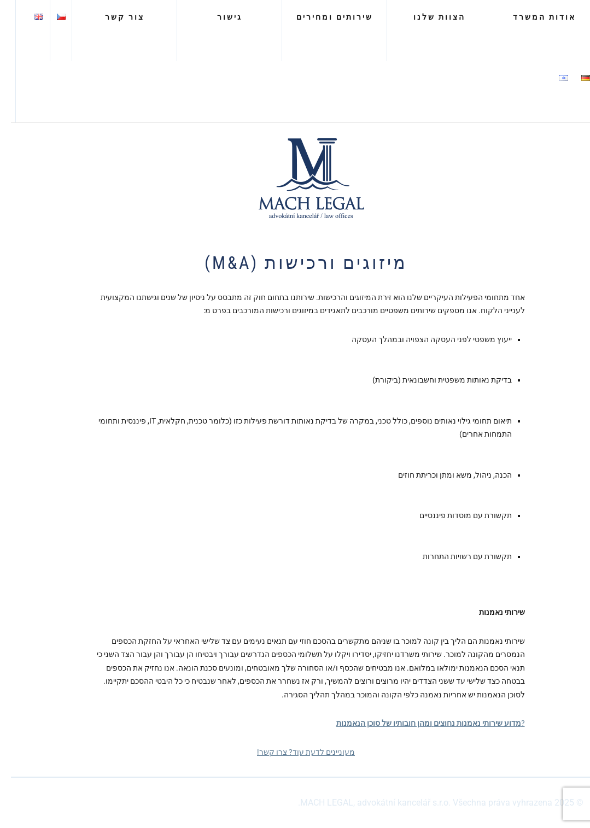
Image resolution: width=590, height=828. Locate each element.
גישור (218, 17)
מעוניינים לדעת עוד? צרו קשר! (295, 752)
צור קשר (113, 17)
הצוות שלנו (428, 17)
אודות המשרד (533, 17)
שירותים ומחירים (323, 17)
